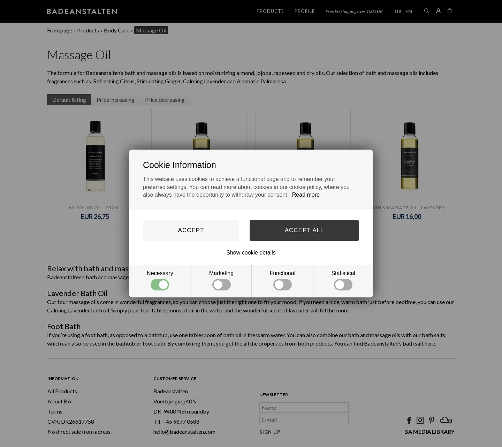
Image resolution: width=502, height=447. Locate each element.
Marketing (221, 280)
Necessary (160, 280)
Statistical (343, 280)
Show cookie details (250, 253)
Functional (282, 280)
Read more (306, 195)
